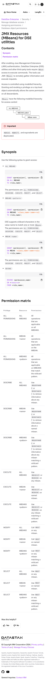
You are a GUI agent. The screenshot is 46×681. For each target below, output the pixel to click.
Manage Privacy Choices (24, 647)
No (16, 625)
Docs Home (10, 12)
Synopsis (6, 53)
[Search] (30, 4)
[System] (41, 4)
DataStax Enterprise (10, 19)
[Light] (35, 4)
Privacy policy (37, 645)
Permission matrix (10, 57)
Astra (26, 12)
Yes (6, 625)
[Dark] (38, 4)
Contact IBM (21, 678)
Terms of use (6, 647)
